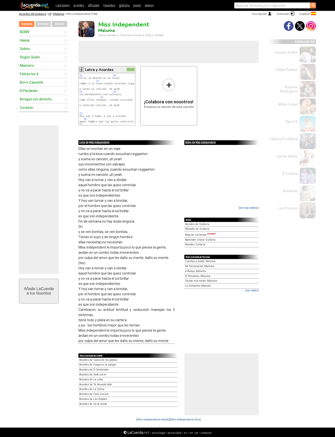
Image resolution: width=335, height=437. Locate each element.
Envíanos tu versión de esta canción (169, 93)
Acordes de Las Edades (93, 399)
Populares (26, 24)
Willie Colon (288, 104)
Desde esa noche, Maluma (201, 280)
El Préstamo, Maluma (197, 276)
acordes (78, 6)
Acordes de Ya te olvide (93, 404)
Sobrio (25, 49)
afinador (93, 6)
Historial (59, 24)
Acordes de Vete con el (92, 374)
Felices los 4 (29, 74)
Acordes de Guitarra (32, 14)
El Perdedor (29, 91)
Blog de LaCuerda (200, 234)
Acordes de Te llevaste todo (95, 384)
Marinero (27, 66)
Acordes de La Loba (91, 379)
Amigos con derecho (36, 99)
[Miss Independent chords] (153, 419)
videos (149, 6)
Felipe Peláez (287, 70)
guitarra (124, 6)
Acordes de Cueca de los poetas (98, 360)
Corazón (26, 108)
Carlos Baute (287, 156)
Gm (114, 75)
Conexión (283, 14)
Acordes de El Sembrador (94, 369)
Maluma (58, 14)
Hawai (24, 40)
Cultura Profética (283, 139)
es (185, 432)
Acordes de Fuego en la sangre (97, 364)
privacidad (174, 432)
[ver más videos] (249, 207)
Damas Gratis (286, 52)
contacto (206, 432)
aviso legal (158, 432)
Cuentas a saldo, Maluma (200, 261)
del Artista (43, 24)
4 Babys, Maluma (195, 271)
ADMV (25, 32)
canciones (63, 6)
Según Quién (30, 57)
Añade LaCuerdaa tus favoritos (39, 291)
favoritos (109, 6)
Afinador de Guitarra (197, 228)
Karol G (292, 122)
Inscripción (259, 14)
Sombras (290, 191)
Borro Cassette (31, 82)
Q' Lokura (290, 174)
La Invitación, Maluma (198, 285)
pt (196, 432)
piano (137, 6)
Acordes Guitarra (195, 244)
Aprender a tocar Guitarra (200, 239)
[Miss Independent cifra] (185, 419)
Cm (80, 75)
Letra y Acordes (99, 69)
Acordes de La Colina (91, 389)
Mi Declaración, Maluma (199, 266)
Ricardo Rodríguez (289, 89)
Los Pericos (288, 208)
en (191, 432)
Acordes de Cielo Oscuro (93, 394)
